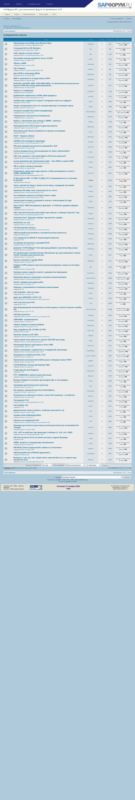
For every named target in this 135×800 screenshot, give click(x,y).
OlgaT (91, 101)
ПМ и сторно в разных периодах (28, 166)
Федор (91, 121)
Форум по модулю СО (27, 118)
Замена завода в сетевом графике (29, 325)
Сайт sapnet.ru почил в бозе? (27, 53)
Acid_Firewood (90, 309)
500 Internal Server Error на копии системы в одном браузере (41, 437)
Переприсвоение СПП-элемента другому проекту (35, 126)
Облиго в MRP (20, 63)
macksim (90, 196)
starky (91, 443)
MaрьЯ (90, 335)
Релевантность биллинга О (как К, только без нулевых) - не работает (44, 395)
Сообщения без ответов (10, 28)
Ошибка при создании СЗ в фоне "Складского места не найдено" (43, 101)
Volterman (91, 233)
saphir (91, 340)
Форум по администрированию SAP (31, 45)
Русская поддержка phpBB (67, 481)
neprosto (90, 448)
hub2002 (90, 44)
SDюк (91, 59)
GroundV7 (91, 366)
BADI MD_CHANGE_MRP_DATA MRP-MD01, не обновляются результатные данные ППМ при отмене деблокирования (46, 84)
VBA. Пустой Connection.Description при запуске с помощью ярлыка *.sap (46, 213)
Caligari (90, 213)
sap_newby (90, 157)
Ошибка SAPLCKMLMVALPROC (27, 415)
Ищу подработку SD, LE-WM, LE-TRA (30, 330)
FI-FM (22, 372)
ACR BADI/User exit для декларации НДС (32, 365)
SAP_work (90, 330)
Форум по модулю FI (26, 321)
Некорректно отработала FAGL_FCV (30, 355)
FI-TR (22, 240)
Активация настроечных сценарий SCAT (32, 243)
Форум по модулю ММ (27, 65)
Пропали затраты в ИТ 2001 (26, 335)
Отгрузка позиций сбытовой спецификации (33, 111)
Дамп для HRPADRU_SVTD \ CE (27, 297)
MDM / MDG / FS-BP (27, 346)
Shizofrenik (90, 391)
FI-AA (22, 289)
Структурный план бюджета (26, 370)
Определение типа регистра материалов (32, 116)
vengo (91, 438)
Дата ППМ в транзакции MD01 (27, 73)
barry (90, 386)
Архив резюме (24, 235)
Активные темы (25, 28)
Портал (7, 14)
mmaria (90, 238)
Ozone (91, 381)
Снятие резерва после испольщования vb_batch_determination (42, 151)
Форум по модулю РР (27, 245)
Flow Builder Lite (21, 405)
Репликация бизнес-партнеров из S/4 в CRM (33, 345)
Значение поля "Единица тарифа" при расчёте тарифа (38, 218)
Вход (6, 18)
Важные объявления (26, 92)
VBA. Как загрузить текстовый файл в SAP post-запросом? (40, 156)
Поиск (128, 18)
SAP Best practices (22, 314)
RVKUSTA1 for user (22, 223)
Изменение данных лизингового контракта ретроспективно (40, 277)
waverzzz (91, 427)
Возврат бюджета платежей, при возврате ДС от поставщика (41, 380)
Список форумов (9, 31)
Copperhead (90, 453)
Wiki (54, 14)
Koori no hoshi (90, 355)
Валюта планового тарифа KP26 (28, 260)
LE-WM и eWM (25, 102)
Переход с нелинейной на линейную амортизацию (36, 287)
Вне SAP (22, 304)
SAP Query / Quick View (27, 392)
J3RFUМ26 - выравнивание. (26, 319)
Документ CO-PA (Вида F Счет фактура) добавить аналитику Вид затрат (46, 248)
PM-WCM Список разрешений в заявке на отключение (38, 448)
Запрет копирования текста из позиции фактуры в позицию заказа (43, 106)
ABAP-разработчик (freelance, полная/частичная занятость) (40, 233)
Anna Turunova (90, 278)
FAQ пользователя (116, 18)
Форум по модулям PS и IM (29, 128)
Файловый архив (29, 14)
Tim (90, 303)
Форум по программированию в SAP (31, 55)
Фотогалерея (43, 14)
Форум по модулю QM (27, 148)
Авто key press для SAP (24, 302)
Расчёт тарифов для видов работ (29, 282)
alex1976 (90, 85)
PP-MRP (22, 133)
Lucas (90, 416)
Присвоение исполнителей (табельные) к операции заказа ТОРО (42, 360)
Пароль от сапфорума (23, 90)
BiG (90, 267)
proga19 (90, 433)
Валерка (90, 376)
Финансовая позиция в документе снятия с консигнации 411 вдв (42, 200)
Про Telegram (19, 68)
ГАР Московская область (25, 228)
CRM (21, 439)
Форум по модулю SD (27, 60)
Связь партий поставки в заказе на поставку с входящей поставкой (44, 185)
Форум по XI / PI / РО (27, 311)
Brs (91, 49)
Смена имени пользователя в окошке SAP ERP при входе (39, 340)
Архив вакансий (25, 182)
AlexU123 (91, 173)
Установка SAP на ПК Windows (27, 48)
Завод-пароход (90, 111)
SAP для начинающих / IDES (29, 50)
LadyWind (91, 91)
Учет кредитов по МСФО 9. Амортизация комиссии (36, 238)
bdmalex (90, 69)
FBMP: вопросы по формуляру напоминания (34, 442)
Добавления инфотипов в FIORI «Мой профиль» (35, 96)
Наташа (90, 223)
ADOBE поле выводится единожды (29, 141)
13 (126, 468)
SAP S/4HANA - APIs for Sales (26, 292)
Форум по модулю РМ (27, 362)
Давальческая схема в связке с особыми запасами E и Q (39, 410)
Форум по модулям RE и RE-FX (30, 279)
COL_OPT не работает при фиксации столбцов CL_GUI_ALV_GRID (43, 432)
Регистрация (15, 18)
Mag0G (90, 361)
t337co (91, 406)
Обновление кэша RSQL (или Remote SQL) (32, 43)
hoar (90, 54)
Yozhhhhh (91, 288)
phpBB (58, 480)
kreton (91, 132)
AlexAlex (91, 147)
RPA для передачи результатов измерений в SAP (35, 146)
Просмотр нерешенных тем (12, 26)
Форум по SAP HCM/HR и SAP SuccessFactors (34, 163)
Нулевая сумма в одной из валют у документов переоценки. (41, 272)
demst (90, 152)
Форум (16, 14)
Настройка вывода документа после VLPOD (33, 58)
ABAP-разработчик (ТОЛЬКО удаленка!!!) (32, 453)
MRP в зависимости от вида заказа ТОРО (32, 78)
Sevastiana (91, 320)
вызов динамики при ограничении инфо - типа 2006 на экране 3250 (44, 161)
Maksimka (91, 64)
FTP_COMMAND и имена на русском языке (33, 375)
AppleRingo (90, 350)
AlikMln (90, 315)
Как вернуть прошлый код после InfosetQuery (34, 390)
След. (130, 468)
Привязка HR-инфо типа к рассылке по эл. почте (35, 190)
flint (90, 421)
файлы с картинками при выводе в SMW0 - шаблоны (37, 121)
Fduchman (91, 249)
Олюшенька (90, 371)
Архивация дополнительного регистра (31, 385)
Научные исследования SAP (26, 420)
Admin (90, 180)
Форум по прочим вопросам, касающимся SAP (35, 316)
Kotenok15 (90, 273)
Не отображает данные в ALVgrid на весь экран (35, 195)
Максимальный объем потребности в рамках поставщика (39, 131)
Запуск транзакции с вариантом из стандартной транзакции (40, 350)
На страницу (112, 468)
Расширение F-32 (21, 400)
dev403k (90, 96)
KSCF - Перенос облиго (24, 136)
